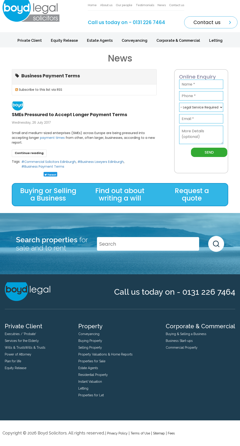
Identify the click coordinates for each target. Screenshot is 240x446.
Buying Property (90, 341)
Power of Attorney (18, 354)
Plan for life (13, 361)
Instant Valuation (90, 381)
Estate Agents (100, 40)
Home (92, 5)
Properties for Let (91, 395)
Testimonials (145, 5)
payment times (53, 137)
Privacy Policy (117, 433)
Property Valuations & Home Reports (105, 354)
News (162, 5)
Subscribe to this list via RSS (40, 89)
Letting (216, 40)
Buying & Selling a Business (186, 334)
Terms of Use (140, 433)
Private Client (29, 40)
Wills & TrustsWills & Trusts (25, 347)
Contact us (176, 5)
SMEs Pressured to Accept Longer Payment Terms (69, 114)
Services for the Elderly (22, 341)
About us (106, 5)
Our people (124, 5)
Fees (171, 433)
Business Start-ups (179, 341)
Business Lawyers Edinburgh (102, 161)
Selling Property (90, 347)
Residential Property (93, 375)
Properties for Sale (91, 361)
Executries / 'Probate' (20, 334)
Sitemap (159, 433)
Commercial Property (182, 347)
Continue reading (29, 153)
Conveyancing (134, 40)
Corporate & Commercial (178, 40)
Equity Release (64, 40)
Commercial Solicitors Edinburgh (50, 161)
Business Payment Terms (44, 166)
